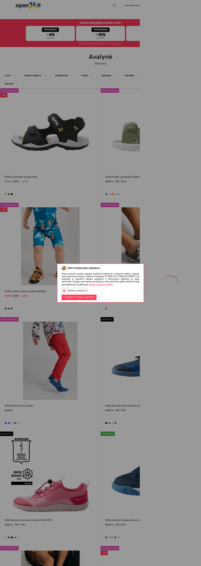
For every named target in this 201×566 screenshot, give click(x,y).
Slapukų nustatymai (75, 290)
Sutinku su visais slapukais (79, 297)
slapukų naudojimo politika (101, 285)
